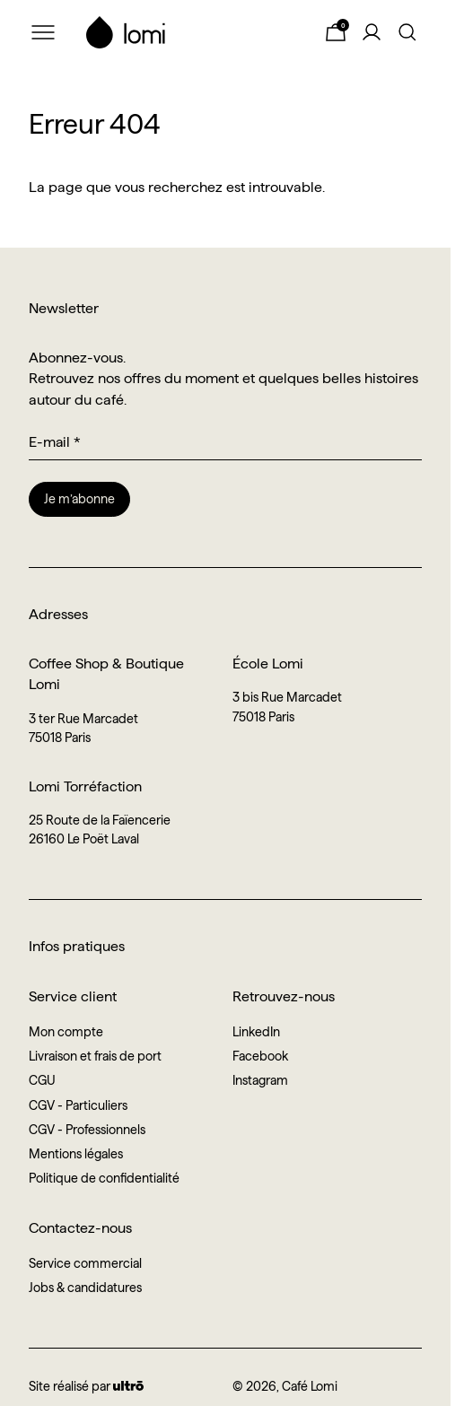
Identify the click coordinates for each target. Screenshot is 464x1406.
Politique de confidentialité (104, 1178)
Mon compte (66, 1032)
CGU (42, 1080)
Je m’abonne (79, 499)
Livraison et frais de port (95, 1056)
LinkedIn (256, 1032)
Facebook (260, 1056)
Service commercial (85, 1263)
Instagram (260, 1080)
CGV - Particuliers (78, 1105)
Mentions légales (76, 1154)
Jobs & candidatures (85, 1287)
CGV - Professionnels (87, 1129)
